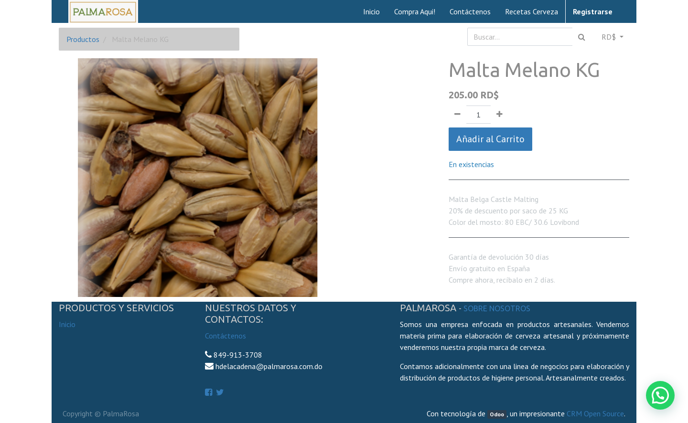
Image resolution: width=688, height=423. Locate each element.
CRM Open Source (595, 413)
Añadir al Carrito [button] (490, 139)
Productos (82, 39)
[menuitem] (371, 11)
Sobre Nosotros (496, 308)
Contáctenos (225, 335)
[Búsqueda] (581, 37)
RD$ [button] (610, 37)
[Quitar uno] (457, 115)
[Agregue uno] (499, 115)
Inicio (67, 324)
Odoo (497, 414)
